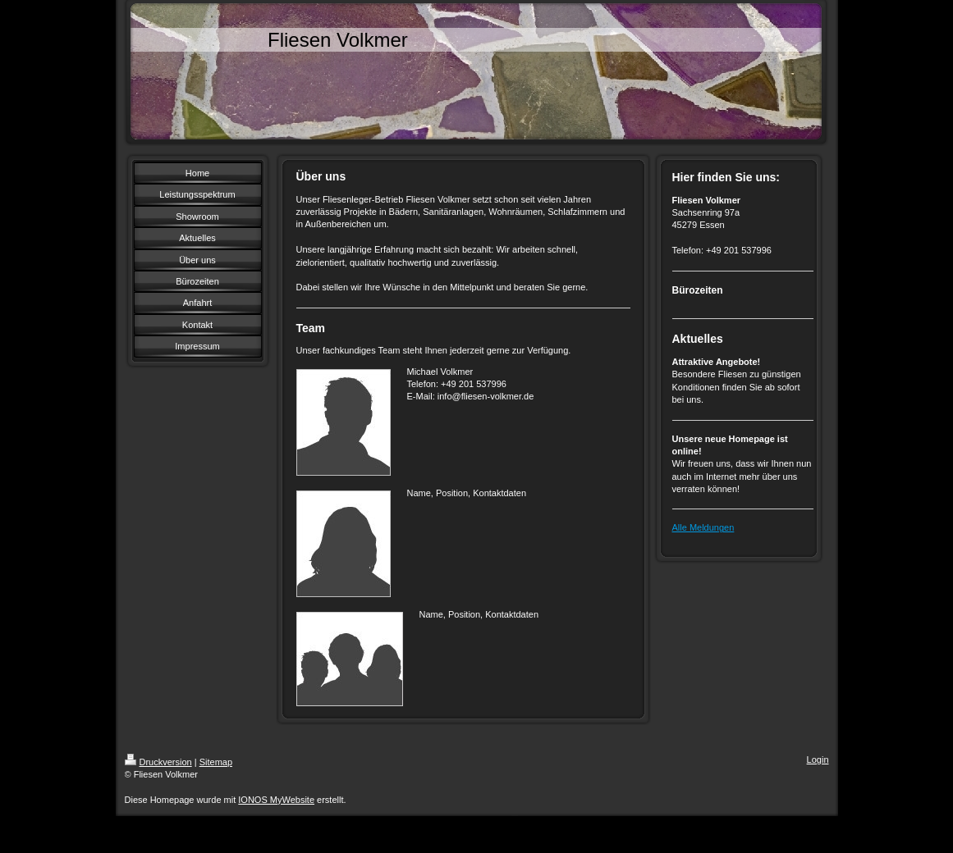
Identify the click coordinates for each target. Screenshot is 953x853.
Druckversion (158, 762)
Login (818, 759)
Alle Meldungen (703, 527)
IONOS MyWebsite (276, 800)
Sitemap (215, 762)
